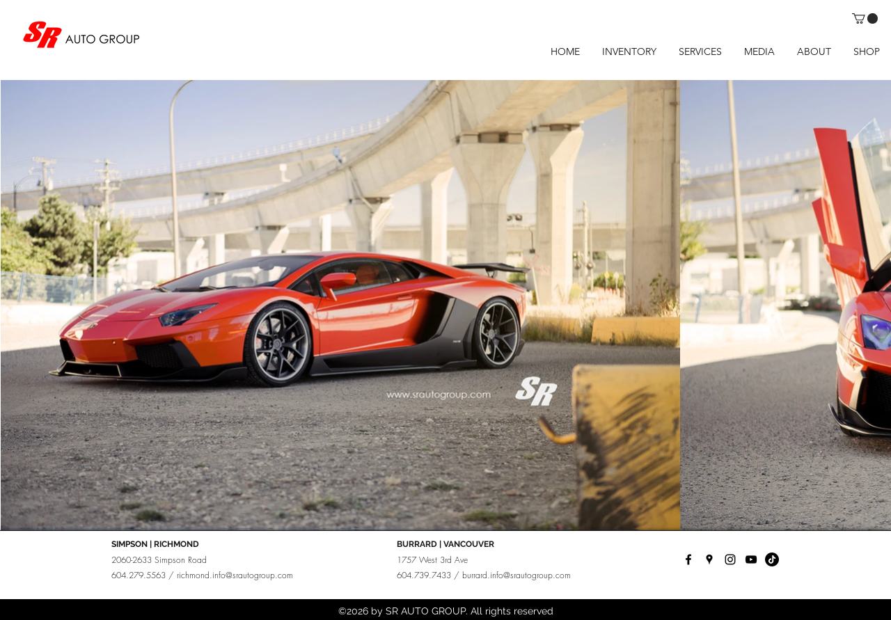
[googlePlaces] (709, 559)
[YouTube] (751, 559)
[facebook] (688, 559)
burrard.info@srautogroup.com (516, 575)
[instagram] (730, 559)
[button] (865, 18)
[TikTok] (772, 559)
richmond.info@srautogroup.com (235, 575)
